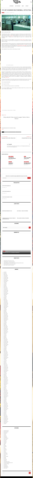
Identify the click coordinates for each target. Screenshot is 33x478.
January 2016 (5, 404)
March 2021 (5, 338)
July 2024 (5, 295)
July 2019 (5, 359)
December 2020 (6, 341)
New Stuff (5, 446)
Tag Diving (5, 460)
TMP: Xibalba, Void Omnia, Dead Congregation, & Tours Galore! (27, 164)
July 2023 (5, 308)
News (9, 156)
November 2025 (6, 278)
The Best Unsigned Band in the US (8, 462)
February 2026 (6, 275)
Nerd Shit (5, 445)
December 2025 (6, 277)
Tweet (2, 129)
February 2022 (6, 326)
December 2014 (6, 418)
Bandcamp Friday (6, 431)
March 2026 (5, 274)
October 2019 (5, 356)
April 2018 (5, 375)
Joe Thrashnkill (7, 12)
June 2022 (5, 322)
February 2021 (6, 339)
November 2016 (6, 393)
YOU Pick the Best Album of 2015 (6, 185)
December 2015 (6, 405)
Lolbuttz (3, 12)
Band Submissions (6, 430)
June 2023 (5, 309)
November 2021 (6, 329)
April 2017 (5, 388)
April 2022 (5, 324)
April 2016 (5, 401)
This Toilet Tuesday (6, 463)
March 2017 (5, 389)
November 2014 (6, 419)
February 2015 (6, 416)
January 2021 (5, 340)
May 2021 (5, 336)
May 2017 (5, 387)
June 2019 (5, 360)
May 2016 (5, 400)
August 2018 (5, 371)
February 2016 (6, 403)
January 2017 (5, 391)
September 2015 (6, 408)
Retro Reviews (6, 454)
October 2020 (5, 343)
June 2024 (5, 296)
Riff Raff (5, 457)
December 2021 (6, 328)
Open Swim (12, 156)
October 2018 (5, 369)
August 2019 (5, 358)
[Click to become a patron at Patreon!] (16, 123)
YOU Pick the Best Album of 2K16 (6, 191)
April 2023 (5, 311)
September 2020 (6, 344)
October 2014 (5, 420)
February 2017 (6, 390)
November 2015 (6, 406)
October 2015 (5, 407)
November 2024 (6, 291)
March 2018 (5, 376)
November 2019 (6, 355)
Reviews (5, 455)
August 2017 (5, 384)
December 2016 (6, 392)
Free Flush (5, 440)
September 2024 (6, 293)
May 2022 (5, 323)
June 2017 (5, 386)
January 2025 (5, 289)
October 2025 (5, 279)
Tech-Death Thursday (6, 461)
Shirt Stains (5, 459)
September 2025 (6, 280)
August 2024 (5, 294)
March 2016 (5, 402)
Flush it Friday (5, 439)
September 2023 (6, 306)
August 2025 (5, 281)
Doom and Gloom (6, 438)
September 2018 (6, 370)
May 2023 (5, 310)
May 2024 (5, 297)
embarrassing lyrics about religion (22, 45)
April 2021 (5, 337)
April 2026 (5, 273)
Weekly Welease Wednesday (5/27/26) (9, 260)
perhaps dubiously (22, 39)
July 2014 (5, 423)
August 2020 (5, 345)
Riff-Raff (5, 458)
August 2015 (5, 409)
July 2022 (5, 321)
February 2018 (6, 377)
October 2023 (5, 305)
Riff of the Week (6, 456)
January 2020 (5, 353)
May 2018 (5, 374)
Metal (25, 156)
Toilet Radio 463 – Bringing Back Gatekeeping (11, 164)
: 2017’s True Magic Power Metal (11, 252)
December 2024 (6, 290)
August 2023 (5, 307)
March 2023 (5, 312)
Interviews (5, 441)
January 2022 (5, 327)
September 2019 (6, 357)
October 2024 (5, 292)
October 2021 (5, 330)
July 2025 (5, 282)
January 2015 (5, 417)
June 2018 (5, 373)
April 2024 (5, 298)
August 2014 (5, 422)
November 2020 (6, 342)
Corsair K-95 (7, 77)
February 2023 (6, 313)
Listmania (5, 442)
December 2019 (6, 354)
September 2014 (6, 421)
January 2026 (5, 276)
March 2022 (5, 325)
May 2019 (5, 361)
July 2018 (5, 372)
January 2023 (5, 314)
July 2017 (5, 385)
